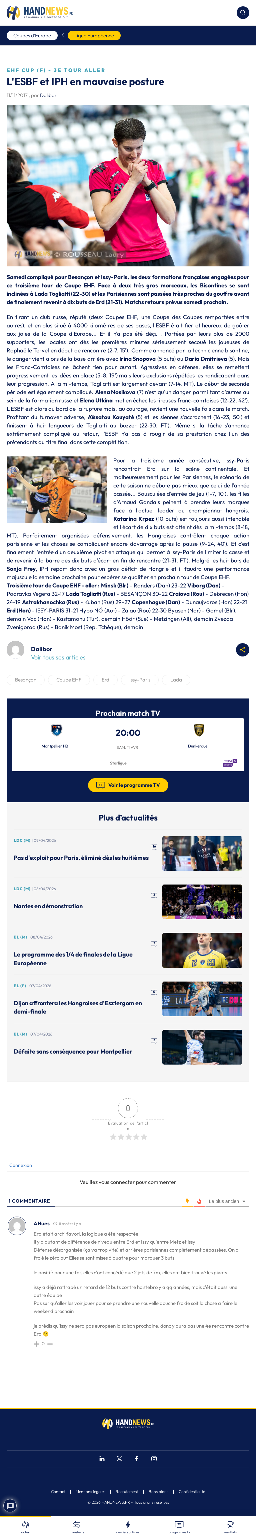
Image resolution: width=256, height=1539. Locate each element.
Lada (176, 679)
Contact (58, 1492)
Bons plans (158, 1492)
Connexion (20, 1165)
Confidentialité (192, 1492)
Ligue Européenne (94, 35)
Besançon (25, 679)
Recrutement (127, 1492)
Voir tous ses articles (58, 657)
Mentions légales (90, 1492)
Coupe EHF (69, 679)
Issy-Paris (139, 679)
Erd (105, 679)
